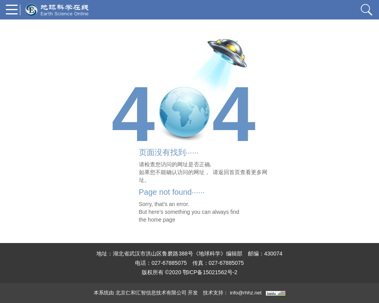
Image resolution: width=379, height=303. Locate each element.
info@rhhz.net (246, 293)
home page (161, 220)
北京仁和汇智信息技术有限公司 (151, 293)
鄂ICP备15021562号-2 (210, 272)
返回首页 (229, 172)
